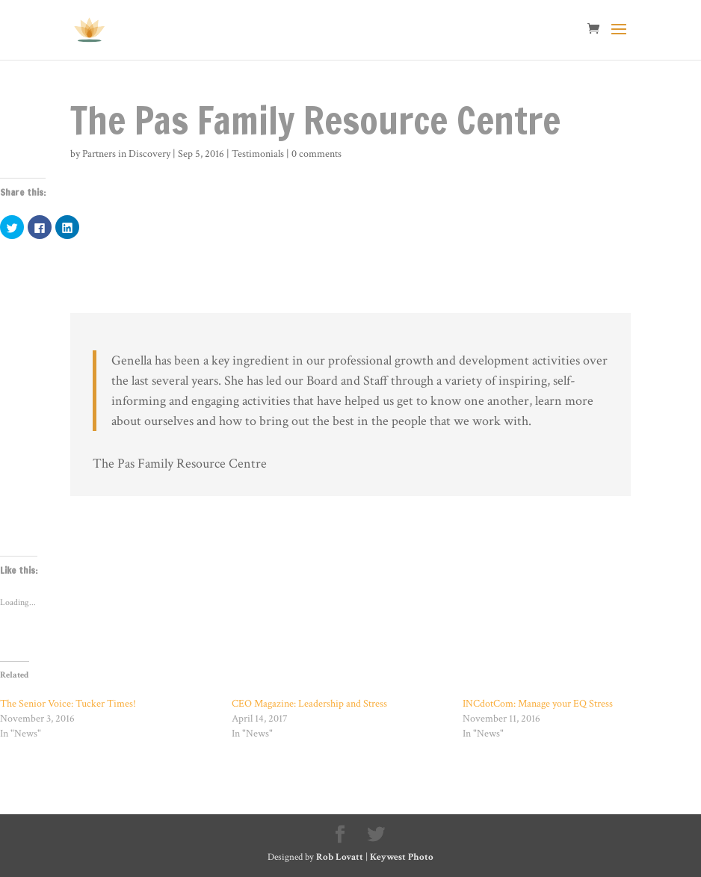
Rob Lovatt (339, 857)
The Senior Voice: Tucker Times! (68, 703)
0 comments (316, 154)
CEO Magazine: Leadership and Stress (309, 703)
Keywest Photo (401, 857)
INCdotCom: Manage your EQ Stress (538, 703)
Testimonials (258, 154)
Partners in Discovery (126, 154)
